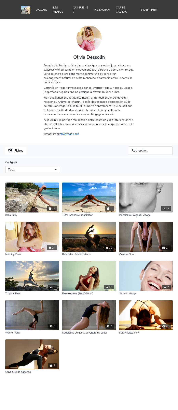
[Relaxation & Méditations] (89, 254)
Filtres (15, 150)
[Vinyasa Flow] (146, 254)
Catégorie (11, 162)
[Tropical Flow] (32, 293)
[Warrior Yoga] (32, 333)
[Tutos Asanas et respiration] (89, 215)
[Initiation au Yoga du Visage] (146, 215)
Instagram (102, 10)
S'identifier (149, 10)
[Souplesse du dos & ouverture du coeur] (89, 333)
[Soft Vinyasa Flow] (146, 333)
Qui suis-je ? (80, 10)
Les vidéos (58, 10)
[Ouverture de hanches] (32, 372)
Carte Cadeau (121, 10)
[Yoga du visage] (146, 293)
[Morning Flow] (32, 254)
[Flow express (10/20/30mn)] (89, 293)
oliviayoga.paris (69, 134)
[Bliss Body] (32, 215)
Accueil (41, 10)
